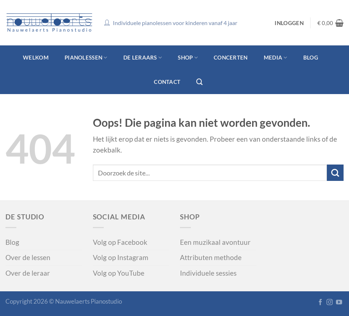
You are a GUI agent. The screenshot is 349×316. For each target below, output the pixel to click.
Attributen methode (211, 258)
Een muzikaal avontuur (215, 242)
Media (275, 57)
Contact (167, 81)
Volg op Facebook (120, 242)
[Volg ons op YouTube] (339, 302)
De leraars (142, 57)
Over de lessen (27, 258)
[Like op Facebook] (320, 302)
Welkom (36, 57)
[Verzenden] (335, 173)
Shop (188, 57)
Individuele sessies (208, 273)
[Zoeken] (199, 81)
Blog (310, 57)
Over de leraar (27, 273)
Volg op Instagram (120, 258)
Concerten (231, 57)
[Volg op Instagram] (330, 302)
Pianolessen (86, 57)
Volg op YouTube (118, 273)
